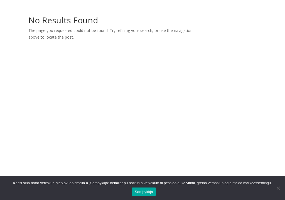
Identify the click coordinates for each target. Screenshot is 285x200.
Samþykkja (144, 192)
